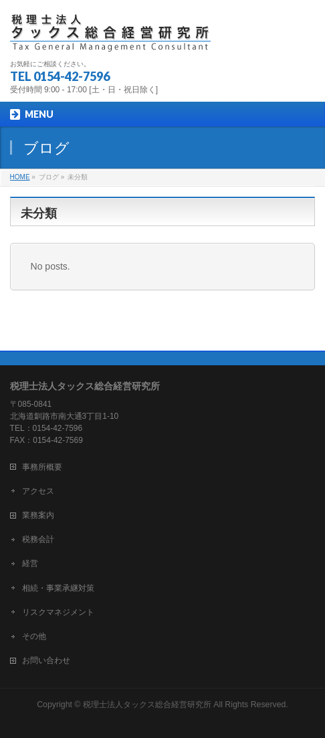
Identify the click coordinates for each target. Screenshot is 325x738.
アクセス (38, 491)
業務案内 (38, 515)
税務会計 (38, 539)
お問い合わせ (46, 660)
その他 (34, 636)
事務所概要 (42, 467)
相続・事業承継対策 (58, 588)
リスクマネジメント (58, 612)
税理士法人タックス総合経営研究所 (147, 704)
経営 (30, 563)
